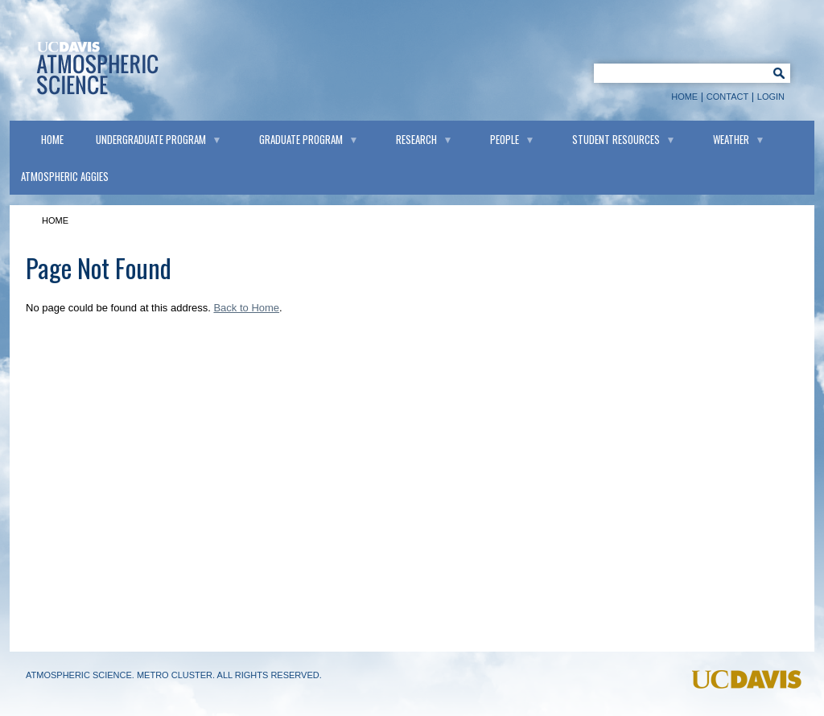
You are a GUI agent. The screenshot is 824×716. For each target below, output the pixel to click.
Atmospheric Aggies (65, 176)
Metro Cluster (174, 675)
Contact (727, 96)
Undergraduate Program (151, 139)
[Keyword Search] (678, 72)
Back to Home (246, 308)
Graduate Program (301, 139)
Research (416, 139)
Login (771, 96)
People (504, 139)
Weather (731, 139)
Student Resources (616, 139)
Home (684, 96)
